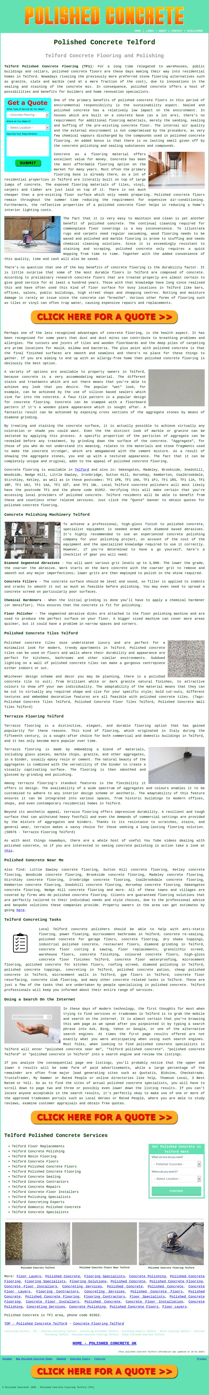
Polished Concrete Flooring (176, 1281)
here (21, 910)
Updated (61, 1359)
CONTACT (176, 30)
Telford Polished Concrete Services (56, 1135)
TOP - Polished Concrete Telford (35, 1324)
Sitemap (7, 1359)
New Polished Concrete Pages (34, 1359)
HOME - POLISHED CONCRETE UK (104, 1343)
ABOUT (163, 30)
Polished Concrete (62, 1276)
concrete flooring (89, 895)
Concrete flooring (21, 470)
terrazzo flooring (35, 783)
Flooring (99, 1359)
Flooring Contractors (57, 1291)
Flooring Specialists (104, 1276)
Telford (82, 470)
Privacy (202, 1359)
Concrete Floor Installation (154, 1302)
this (8, 851)
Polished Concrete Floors (156, 1291)
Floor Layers (29, 1276)
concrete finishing (99, 954)
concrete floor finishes (64, 959)
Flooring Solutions (88, 1281)
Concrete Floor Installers (30, 1286)
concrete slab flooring (54, 980)
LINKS (150, 30)
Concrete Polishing (147, 1276)
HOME (138, 30)
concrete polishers (149, 485)
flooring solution (175, 895)
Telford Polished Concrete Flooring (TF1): (49, 66)
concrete (93, 495)
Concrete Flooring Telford (98, 1324)
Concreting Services (82, 1286)
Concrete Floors (80, 1359)
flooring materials (127, 120)
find (20, 870)
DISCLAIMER (195, 30)
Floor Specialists (147, 1297)
